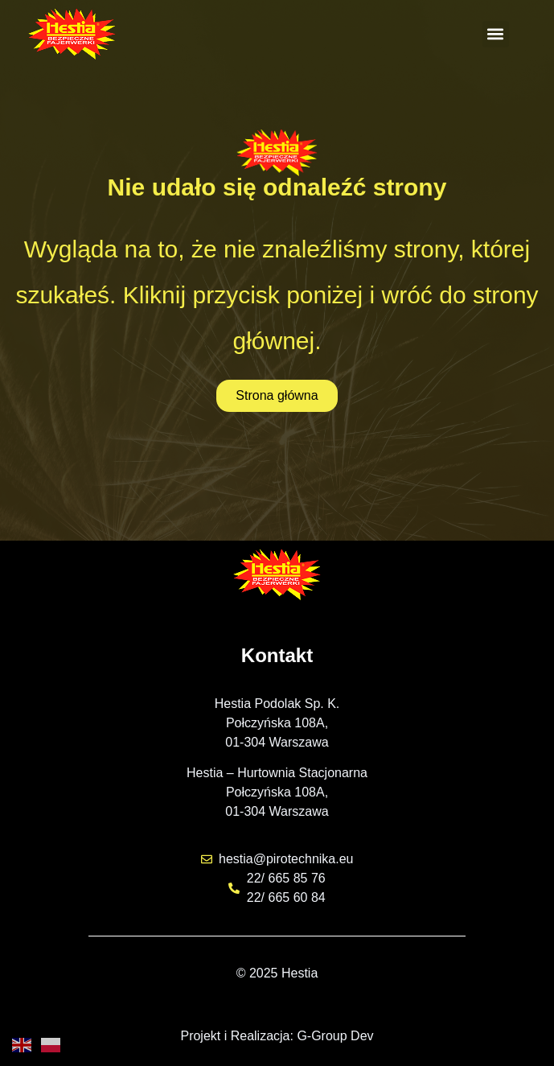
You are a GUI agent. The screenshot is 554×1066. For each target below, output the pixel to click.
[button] (495, 34)
